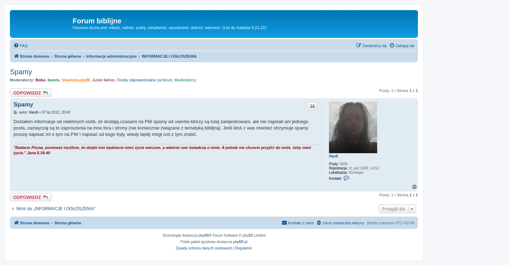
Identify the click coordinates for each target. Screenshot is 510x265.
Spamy (21, 72)
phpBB (204, 235)
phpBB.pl (240, 242)
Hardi (333, 156)
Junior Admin (103, 80)
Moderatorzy (185, 80)
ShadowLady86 (76, 80)
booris (53, 80)
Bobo (40, 80)
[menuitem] (20, 45)
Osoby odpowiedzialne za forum (144, 80)
